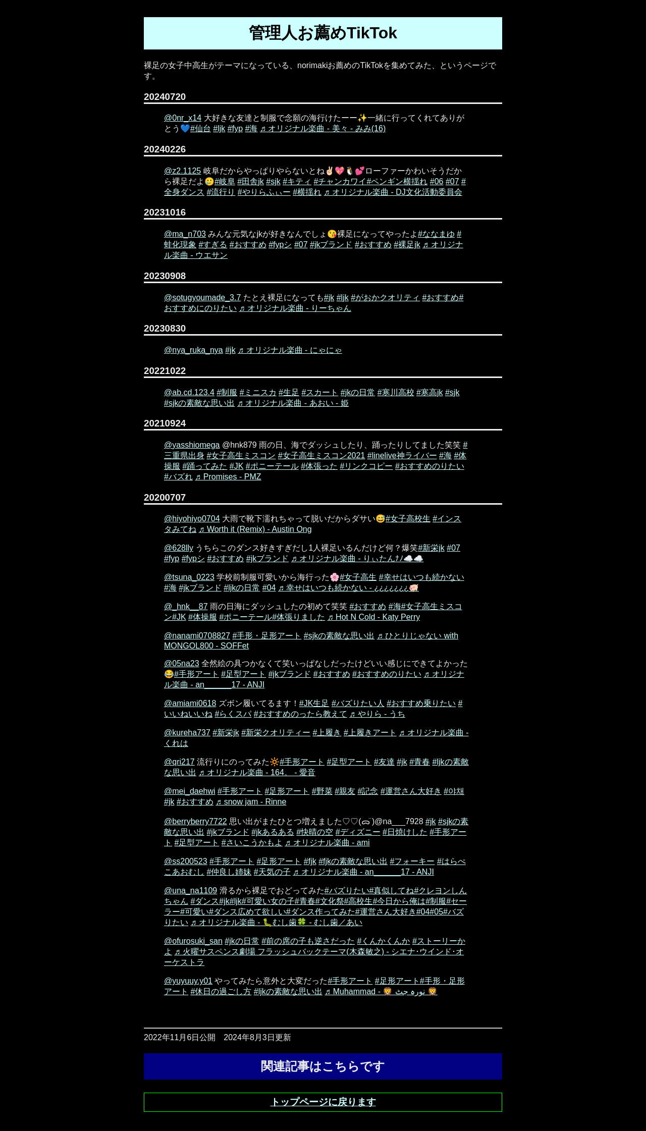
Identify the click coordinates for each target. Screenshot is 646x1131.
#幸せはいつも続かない (421, 577)
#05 (436, 911)
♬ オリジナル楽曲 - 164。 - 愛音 (256, 772)
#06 (437, 181)
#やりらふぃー (264, 192)
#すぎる (212, 244)
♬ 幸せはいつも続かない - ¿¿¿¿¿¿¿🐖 (348, 587)
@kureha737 (187, 732)
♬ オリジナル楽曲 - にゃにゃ (290, 350)
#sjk (273, 181)
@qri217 (179, 762)
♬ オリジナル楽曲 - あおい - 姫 (293, 403)
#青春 (419, 762)
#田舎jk (250, 181)
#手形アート (196, 674)
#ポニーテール (272, 466)
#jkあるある (272, 832)
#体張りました (298, 617)
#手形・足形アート (266, 635)
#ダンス (204, 901)
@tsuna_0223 (189, 577)
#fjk (310, 861)
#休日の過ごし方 (220, 991)
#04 (269, 587)
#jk (329, 297)
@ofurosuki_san (193, 941)
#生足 (289, 392)
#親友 (345, 791)
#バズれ (178, 476)
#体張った (319, 466)
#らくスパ (232, 714)
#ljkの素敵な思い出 (288, 991)
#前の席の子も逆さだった (308, 941)
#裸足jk (407, 244)
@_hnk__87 (186, 606)
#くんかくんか (383, 941)
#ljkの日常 (242, 587)
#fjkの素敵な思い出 (353, 861)
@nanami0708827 (197, 635)
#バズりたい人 (358, 703)
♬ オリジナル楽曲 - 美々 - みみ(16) (323, 128)
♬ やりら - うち (377, 714)
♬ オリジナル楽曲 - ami (327, 842)
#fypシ (280, 244)
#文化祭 (329, 901)
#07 (452, 181)
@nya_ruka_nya (193, 350)
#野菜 (322, 791)
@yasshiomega (192, 445)
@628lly (178, 548)
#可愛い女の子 (268, 901)
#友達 (384, 762)
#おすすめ (248, 244)
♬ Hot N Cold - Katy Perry (374, 617)
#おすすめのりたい (429, 466)
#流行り (220, 192)
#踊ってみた (204, 466)
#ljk (219, 128)
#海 (251, 128)
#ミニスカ (258, 392)
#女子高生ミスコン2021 (321, 455)
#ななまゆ (436, 234)
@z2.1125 (182, 171)
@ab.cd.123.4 (189, 392)
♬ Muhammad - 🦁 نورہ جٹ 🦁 (381, 991)
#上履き (327, 732)
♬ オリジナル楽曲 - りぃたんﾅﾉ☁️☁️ (357, 558)
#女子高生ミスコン (241, 455)
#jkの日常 (358, 392)
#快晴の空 (314, 832)
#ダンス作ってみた (320, 911)
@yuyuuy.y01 (188, 981)
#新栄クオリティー (275, 732)
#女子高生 (358, 577)
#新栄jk (431, 548)
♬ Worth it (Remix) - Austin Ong (254, 529)
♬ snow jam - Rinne (251, 801)
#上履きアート (370, 732)
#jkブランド (331, 244)
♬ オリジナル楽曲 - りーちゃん (295, 308)
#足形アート (286, 791)
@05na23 (181, 663)
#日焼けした (405, 832)
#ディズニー (358, 832)
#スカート (319, 392)
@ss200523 (185, 861)
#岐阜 (224, 181)
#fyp (235, 128)
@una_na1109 (190, 890)
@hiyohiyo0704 (192, 518)
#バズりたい (347, 890)
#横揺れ (307, 192)
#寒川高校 (396, 392)
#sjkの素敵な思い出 (199, 403)
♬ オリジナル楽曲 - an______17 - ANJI (363, 872)
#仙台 (200, 128)
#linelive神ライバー (402, 455)
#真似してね (391, 890)
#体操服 (202, 617)
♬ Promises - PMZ (228, 476)
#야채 (454, 791)
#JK (237, 466)
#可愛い (194, 911)
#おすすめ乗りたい (421, 703)
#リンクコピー (366, 466)
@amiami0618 (190, 703)
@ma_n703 (185, 234)
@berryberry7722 (195, 821)
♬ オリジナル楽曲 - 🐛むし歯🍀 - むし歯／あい (276, 922)
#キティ (297, 181)
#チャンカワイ (340, 181)
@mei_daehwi (190, 791)
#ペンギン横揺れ (396, 181)
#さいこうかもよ (252, 842)
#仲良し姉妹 (228, 872)
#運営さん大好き (411, 791)
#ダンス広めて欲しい (247, 911)
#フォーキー (412, 861)
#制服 (227, 392)
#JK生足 (314, 703)
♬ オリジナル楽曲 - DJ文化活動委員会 (393, 192)
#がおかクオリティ (385, 297)
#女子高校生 (408, 518)
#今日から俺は (398, 901)
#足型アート (243, 674)
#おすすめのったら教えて (300, 714)
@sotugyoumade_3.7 (202, 297)
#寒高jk (429, 392)
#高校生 (358, 901)
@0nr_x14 (182, 118)
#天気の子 (272, 872)
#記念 (368, 791)
